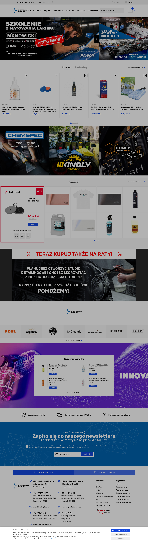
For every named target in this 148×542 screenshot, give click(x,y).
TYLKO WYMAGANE (120, 534)
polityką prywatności (52, 538)
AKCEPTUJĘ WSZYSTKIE (120, 530)
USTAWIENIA (120, 538)
